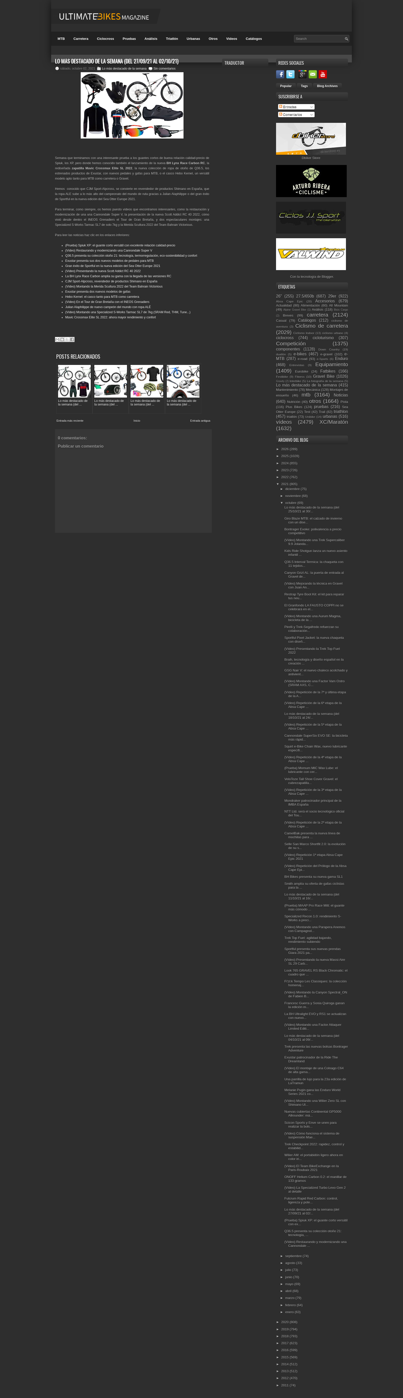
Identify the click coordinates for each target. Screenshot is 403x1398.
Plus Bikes (294, 407)
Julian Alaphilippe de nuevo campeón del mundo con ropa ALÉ (108, 307)
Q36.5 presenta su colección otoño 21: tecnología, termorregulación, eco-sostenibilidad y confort (131, 255)
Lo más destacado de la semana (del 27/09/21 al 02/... (311, 1211)
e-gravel (326, 354)
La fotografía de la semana (325, 381)
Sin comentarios (164, 68)
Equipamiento (331, 364)
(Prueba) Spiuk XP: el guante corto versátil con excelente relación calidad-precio (120, 245)
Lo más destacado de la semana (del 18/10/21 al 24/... (311, 716)
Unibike (310, 416)
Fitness (300, 376)
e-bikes (300, 354)
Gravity (280, 381)
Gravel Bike (324, 376)
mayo (289, 1284)
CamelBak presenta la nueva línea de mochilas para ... (312, 835)
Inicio (137, 420)
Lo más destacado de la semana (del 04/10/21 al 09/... (311, 1038)
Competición (291, 343)
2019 (285, 1329)
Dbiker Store (311, 158)
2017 (285, 1343)
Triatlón (172, 39)
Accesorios (325, 301)
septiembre (294, 1256)
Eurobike (301, 371)
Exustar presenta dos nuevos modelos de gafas (98, 291)
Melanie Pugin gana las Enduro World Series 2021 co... (312, 1092)
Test (307, 412)
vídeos (284, 422)
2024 (285, 463)
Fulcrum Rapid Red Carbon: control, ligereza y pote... (311, 1200)
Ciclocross (105, 39)
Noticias (341, 395)
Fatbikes (327, 371)
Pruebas (129, 39)
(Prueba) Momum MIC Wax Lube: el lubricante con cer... (311, 770)
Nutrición (293, 402)
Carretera (81, 39)
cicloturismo (323, 338)
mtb (305, 395)
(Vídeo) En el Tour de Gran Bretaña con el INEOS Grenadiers (107, 302)
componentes (288, 349)
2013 (285, 1371)
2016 (285, 1350)
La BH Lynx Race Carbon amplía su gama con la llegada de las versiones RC (118, 276)
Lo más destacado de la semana (124, 68)
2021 (285, 484)
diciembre (293, 489)
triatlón (292, 417)
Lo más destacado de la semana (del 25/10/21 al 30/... (311, 509)
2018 (285, 1336)
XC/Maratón (333, 422)
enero (290, 1312)
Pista (344, 402)
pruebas (321, 406)
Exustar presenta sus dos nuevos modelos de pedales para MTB (109, 261)
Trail (322, 412)
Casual (281, 321)
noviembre (293, 496)
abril (288, 1291)
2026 (285, 449)
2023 (285, 470)
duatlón (281, 354)
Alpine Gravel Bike (294, 309)
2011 (285, 1385)
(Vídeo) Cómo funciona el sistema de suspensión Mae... (311, 1135)
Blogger (327, 277)
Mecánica (313, 390)
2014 (285, 1364)
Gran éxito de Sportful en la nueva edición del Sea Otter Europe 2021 (112, 266)
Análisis (150, 39)
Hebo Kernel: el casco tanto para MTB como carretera (102, 297)
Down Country (329, 349)
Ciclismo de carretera (321, 326)
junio (289, 1277)
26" (279, 296)
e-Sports (322, 359)
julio (288, 1270)
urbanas (330, 416)
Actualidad (284, 305)
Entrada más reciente (70, 420)
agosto (290, 1263)
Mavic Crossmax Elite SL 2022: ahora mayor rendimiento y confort (110, 317)
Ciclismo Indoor (303, 333)
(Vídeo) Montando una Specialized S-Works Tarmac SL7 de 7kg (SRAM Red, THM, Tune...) (127, 312)
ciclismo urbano (332, 333)
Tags (304, 86)
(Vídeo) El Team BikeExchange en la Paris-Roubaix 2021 (311, 1168)
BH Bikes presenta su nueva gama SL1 (313, 877)
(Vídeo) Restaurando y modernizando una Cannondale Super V (108, 250)
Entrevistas (296, 365)
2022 (285, 477)
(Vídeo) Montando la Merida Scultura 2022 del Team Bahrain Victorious (113, 286)
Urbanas (193, 39)
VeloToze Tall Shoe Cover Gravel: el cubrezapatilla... (310, 781)
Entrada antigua (200, 420)
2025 (285, 456)
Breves (288, 315)
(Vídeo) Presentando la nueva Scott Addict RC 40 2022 (103, 271)
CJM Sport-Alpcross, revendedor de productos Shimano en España (111, 281)
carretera (317, 315)
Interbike (295, 381)
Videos (231, 39)
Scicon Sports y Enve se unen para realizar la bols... (310, 1124)
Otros (213, 39)
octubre (291, 503)
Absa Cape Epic (289, 301)
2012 (285, 1378)
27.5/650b (305, 296)
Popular (286, 86)
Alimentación (310, 305)
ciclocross (285, 338)
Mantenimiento (287, 390)
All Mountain (338, 305)
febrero (291, 1305)
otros (315, 401)
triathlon (341, 411)
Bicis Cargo (341, 309)
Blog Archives (327, 86)
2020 (285, 1322)
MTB (61, 39)
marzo (290, 1298)
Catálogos (254, 39)
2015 (285, 1357)
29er (332, 296)
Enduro (341, 358)
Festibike (282, 376)
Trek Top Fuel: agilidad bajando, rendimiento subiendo (308, 940)
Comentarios (290, 114)
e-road (302, 359)
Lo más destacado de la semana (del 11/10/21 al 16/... (311, 896)
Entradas (288, 107)
